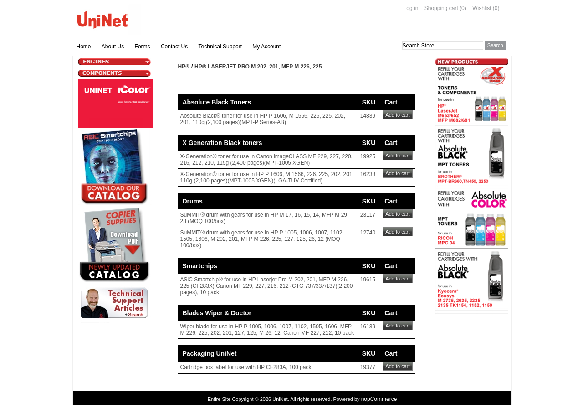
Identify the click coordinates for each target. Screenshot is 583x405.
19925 (367, 156)
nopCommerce (379, 399)
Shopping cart (441, 8)
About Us (113, 46)
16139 (367, 326)
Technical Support (220, 46)
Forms (142, 46)
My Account (266, 46)
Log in (411, 8)
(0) (463, 8)
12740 (367, 232)
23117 (367, 215)
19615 (367, 279)
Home (84, 46)
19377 (367, 367)
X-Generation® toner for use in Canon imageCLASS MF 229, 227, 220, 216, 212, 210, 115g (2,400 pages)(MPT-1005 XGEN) (266, 159)
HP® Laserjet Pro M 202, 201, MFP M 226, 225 (258, 66)
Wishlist (481, 8)
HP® (184, 66)
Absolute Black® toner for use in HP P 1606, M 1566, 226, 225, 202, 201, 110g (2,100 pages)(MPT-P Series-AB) (263, 119)
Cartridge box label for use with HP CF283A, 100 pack (246, 367)
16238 (367, 174)
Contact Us (174, 46)
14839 (367, 116)
